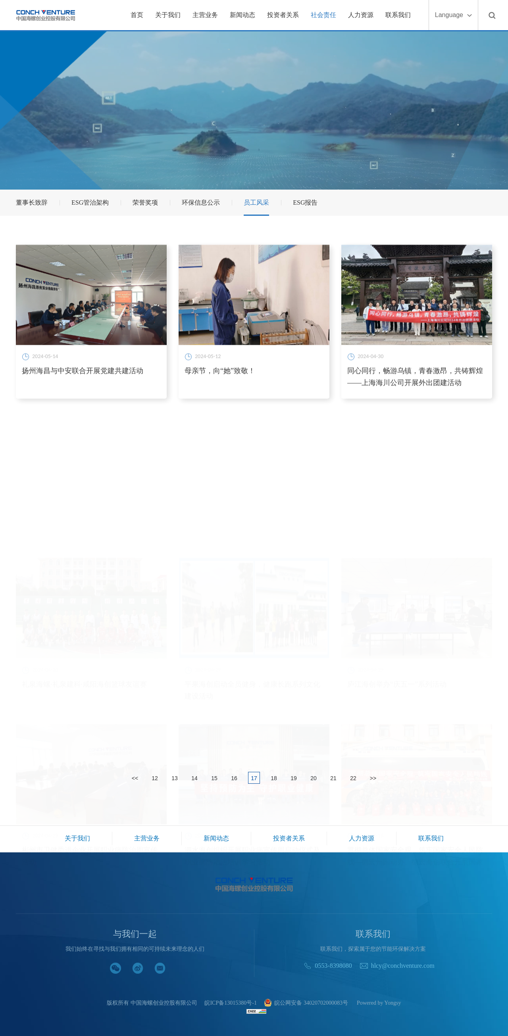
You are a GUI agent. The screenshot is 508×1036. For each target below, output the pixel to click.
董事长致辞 (32, 202)
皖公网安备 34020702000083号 (306, 1003)
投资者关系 (283, 15)
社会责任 (323, 15)
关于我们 (168, 15)
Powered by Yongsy (379, 1003)
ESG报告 (305, 202)
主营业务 (205, 15)
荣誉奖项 (145, 202)
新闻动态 (242, 15)
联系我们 (398, 15)
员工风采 (256, 202)
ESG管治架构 (90, 202)
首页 (137, 15)
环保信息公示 (201, 202)
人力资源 (360, 15)
